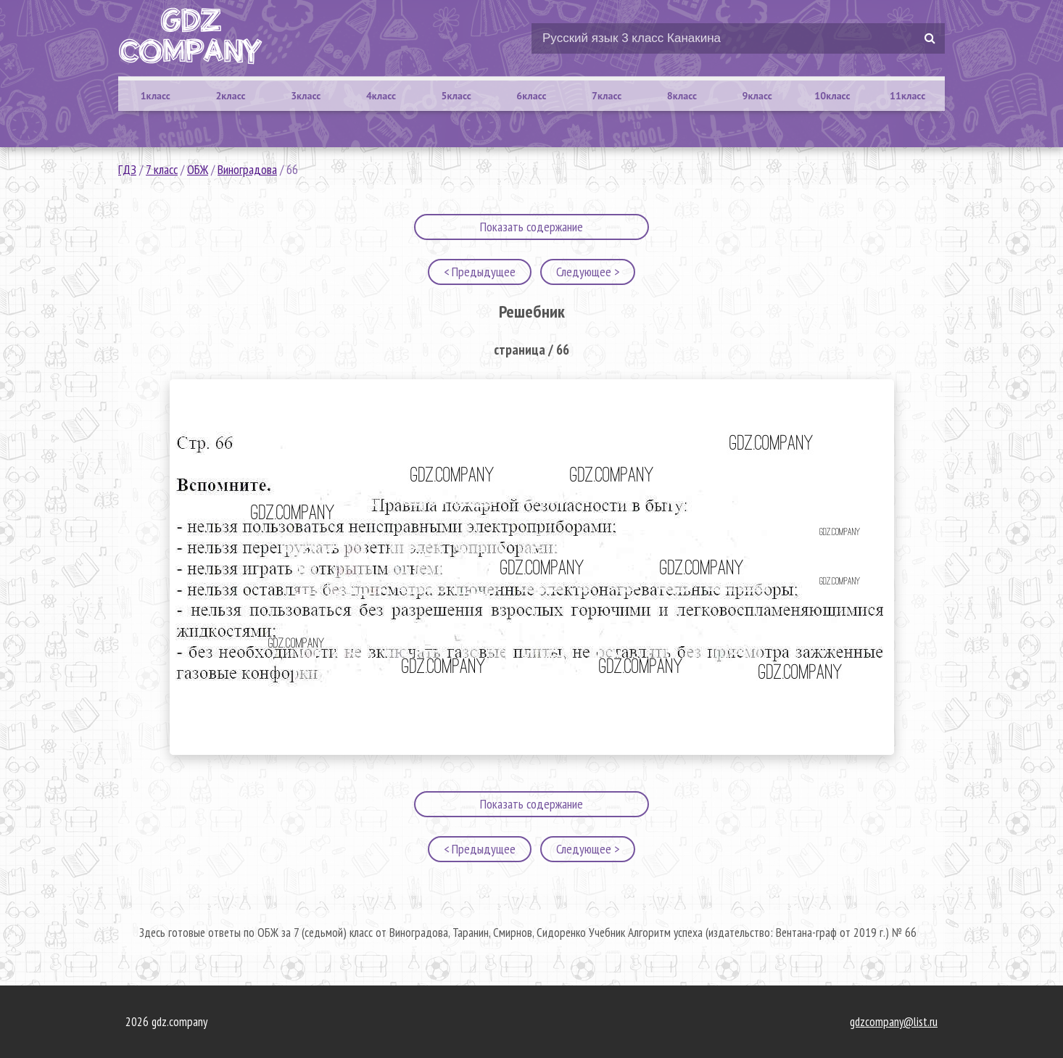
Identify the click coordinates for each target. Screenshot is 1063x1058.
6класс (531, 95)
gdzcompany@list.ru (894, 1022)
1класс (155, 95)
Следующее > (587, 271)
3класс (305, 95)
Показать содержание (531, 226)
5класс (456, 95)
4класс (381, 95)
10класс (832, 95)
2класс (230, 95)
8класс (682, 95)
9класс (757, 95)
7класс (606, 95)
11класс (907, 95)
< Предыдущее (480, 271)
